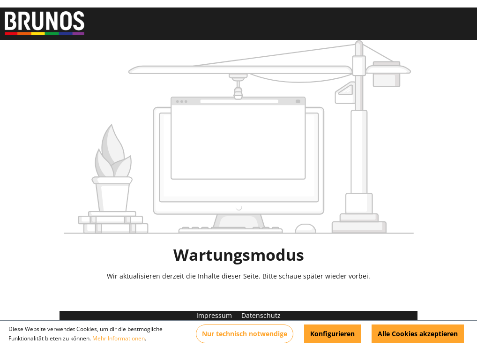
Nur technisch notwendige (244, 333)
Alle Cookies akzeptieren (418, 333)
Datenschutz (261, 315)
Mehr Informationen (118, 338)
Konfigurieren (332, 333)
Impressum (215, 315)
